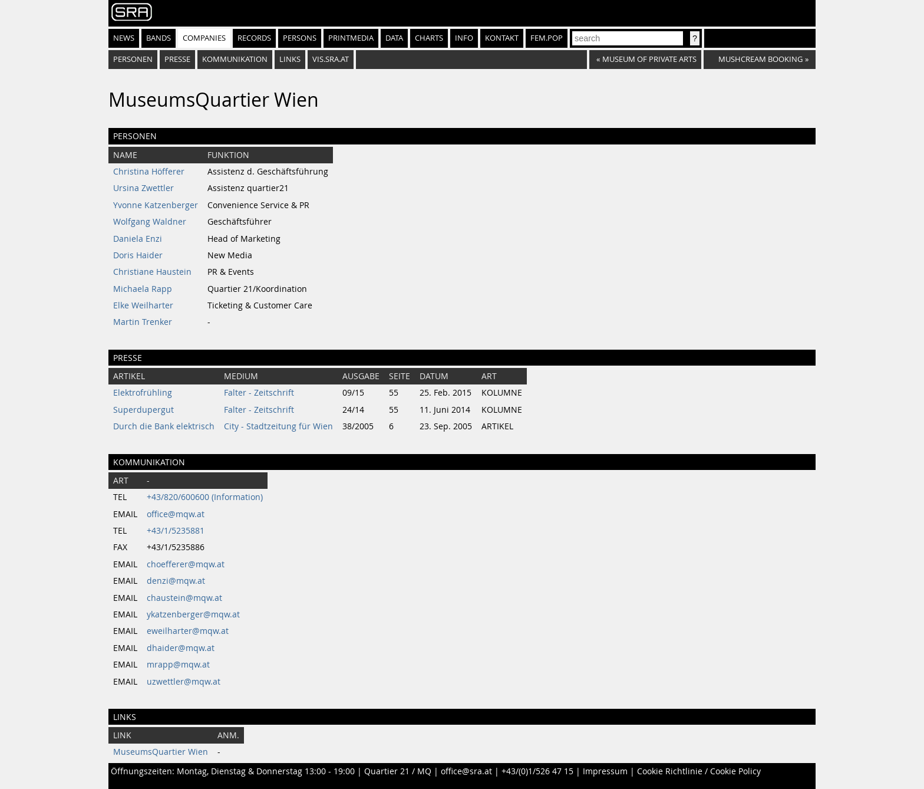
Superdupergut (143, 410)
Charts (429, 38)
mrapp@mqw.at (178, 664)
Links (290, 59)
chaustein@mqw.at (184, 598)
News (123, 38)
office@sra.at (466, 771)
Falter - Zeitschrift (259, 392)
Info (464, 38)
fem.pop (546, 38)
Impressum (605, 771)
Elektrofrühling (142, 392)
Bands (158, 38)
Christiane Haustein (152, 272)
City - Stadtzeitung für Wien (278, 426)
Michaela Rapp (142, 289)
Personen (133, 59)
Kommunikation (235, 59)
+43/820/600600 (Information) (205, 497)
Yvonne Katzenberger (155, 205)
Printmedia (351, 38)
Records (254, 38)
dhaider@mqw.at (180, 648)
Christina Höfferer (148, 171)
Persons (299, 38)
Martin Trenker (142, 322)
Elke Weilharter (143, 305)
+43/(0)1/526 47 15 (537, 771)
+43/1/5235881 (175, 530)
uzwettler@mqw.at (183, 681)
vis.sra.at (330, 59)
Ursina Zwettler (143, 188)
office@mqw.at (175, 514)
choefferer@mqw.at (186, 564)
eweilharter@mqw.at (188, 631)
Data (394, 38)
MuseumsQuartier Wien (160, 752)
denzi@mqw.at (176, 581)
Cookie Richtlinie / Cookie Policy (699, 771)
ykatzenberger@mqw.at (193, 614)
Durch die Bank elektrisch (163, 426)
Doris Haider (138, 255)
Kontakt (502, 38)
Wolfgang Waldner (149, 221)
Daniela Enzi (137, 239)
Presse (177, 59)
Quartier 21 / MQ (397, 771)
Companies (204, 38)
